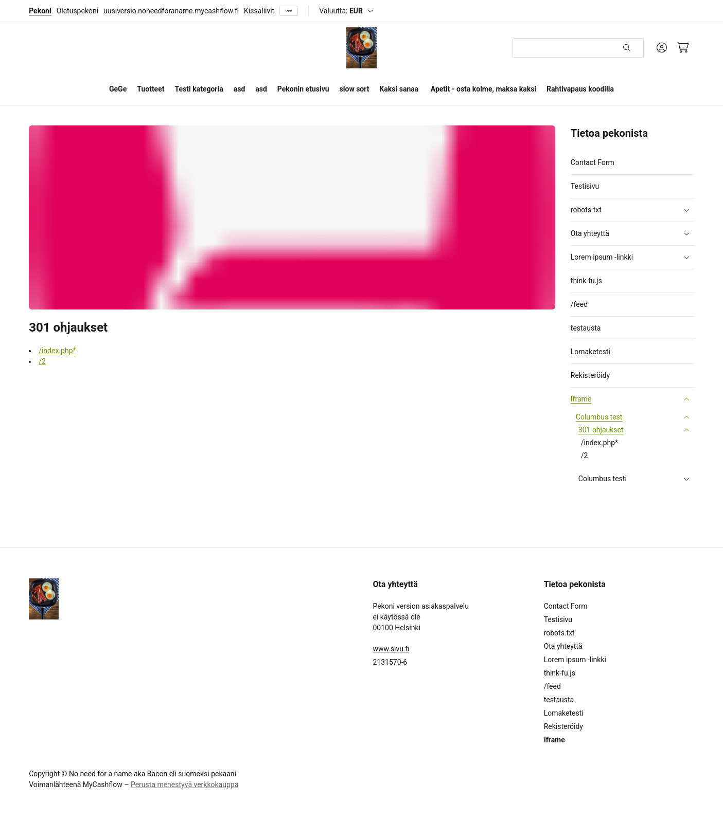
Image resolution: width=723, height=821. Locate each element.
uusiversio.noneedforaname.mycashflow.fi (171, 11)
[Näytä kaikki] (288, 11)
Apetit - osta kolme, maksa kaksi (483, 89)
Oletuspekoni (77, 11)
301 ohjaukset (601, 430)
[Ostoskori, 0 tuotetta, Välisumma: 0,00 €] (683, 48)
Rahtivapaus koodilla (580, 89)
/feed (579, 304)
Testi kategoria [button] (198, 89)
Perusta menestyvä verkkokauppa (184, 784)
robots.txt (586, 210)
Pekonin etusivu (303, 89)
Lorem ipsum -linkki (602, 257)
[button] (686, 210)
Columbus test (599, 417)
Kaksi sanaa (398, 89)
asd (239, 89)
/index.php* (57, 350)
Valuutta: (341, 11)
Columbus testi (602, 478)
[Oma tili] (661, 48)
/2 (42, 361)
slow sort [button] (354, 89)
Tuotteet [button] (150, 89)
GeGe (118, 89)
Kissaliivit (259, 11)
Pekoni (40, 11)
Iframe (581, 399)
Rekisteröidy (590, 375)
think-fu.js (586, 281)
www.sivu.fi (391, 649)
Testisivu (585, 186)
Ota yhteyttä (590, 233)
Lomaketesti (590, 352)
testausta (586, 328)
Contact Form (592, 162)
